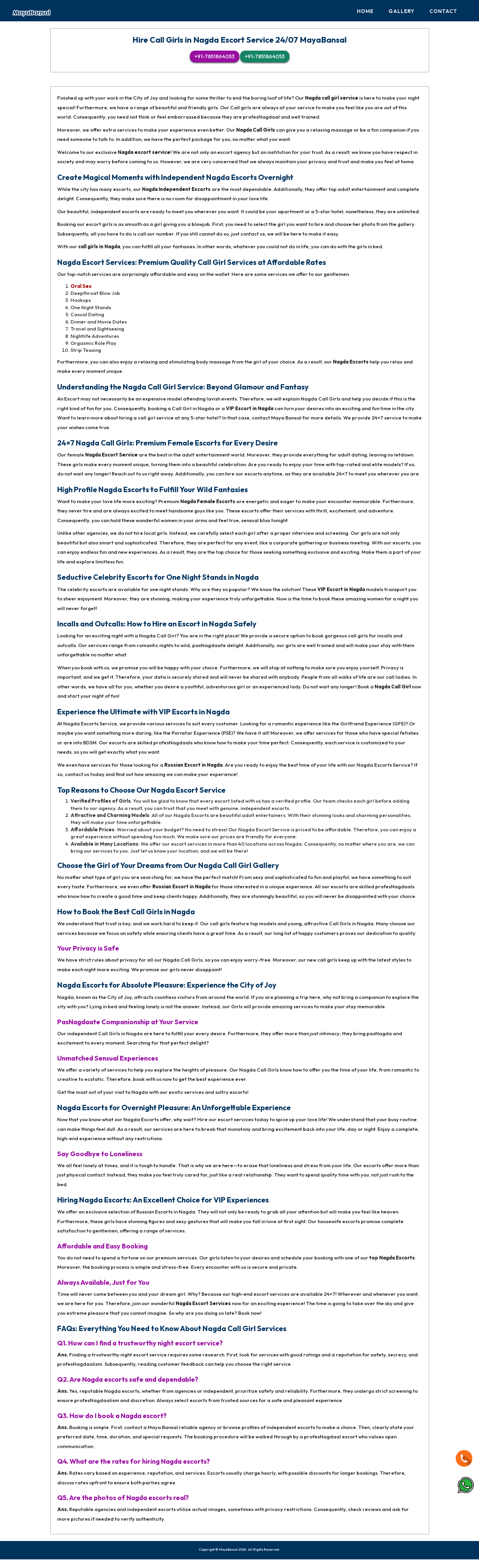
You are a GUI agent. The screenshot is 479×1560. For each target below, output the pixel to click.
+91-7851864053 (215, 57)
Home (365, 11)
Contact (443, 11)
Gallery (401, 11)
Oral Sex (81, 287)
